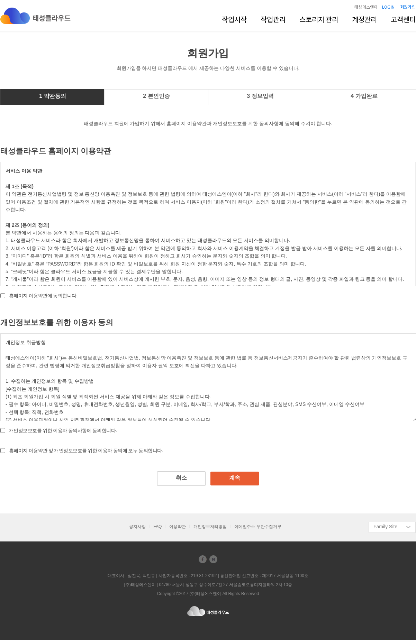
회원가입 (408, 7)
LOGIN (388, 7)
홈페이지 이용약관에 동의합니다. (43, 295)
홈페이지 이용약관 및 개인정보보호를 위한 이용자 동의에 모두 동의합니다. (86, 450)
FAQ (157, 526)
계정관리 (364, 19)
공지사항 (137, 526)
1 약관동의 (52, 96)
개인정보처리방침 (210, 526)
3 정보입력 (260, 96)
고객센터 (403, 19)
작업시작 (234, 19)
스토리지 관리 (318, 19)
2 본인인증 (156, 96)
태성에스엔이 (366, 7)
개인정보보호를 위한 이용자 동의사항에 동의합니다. (63, 430)
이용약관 (177, 526)
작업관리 (273, 19)
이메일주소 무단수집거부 (257, 526)
